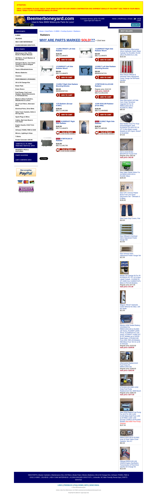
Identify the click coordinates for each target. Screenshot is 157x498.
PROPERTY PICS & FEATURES (22, 150)
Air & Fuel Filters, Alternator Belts (25, 104)
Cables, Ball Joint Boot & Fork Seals (24, 120)
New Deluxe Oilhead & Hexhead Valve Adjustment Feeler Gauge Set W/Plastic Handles (129, 77)
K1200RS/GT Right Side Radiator (65, 122)
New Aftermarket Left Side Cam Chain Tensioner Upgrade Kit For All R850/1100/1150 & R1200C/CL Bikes (129, 104)
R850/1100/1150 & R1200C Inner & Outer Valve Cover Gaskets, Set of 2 (129, 439)
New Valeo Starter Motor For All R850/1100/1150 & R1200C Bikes (130, 174)
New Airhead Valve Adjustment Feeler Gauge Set (130, 254)
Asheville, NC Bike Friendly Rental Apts (25, 145)
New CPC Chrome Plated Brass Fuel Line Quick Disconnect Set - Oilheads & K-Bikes (130, 195)
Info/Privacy (122, 19)
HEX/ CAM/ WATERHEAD (24, 42)
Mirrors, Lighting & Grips (24, 133)
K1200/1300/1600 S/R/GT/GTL (25, 45)
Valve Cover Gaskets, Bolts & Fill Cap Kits (25, 112)
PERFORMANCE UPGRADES (25, 79)
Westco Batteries (21, 72)
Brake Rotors (19, 89)
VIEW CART (139, 20)
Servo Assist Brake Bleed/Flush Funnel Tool (128, 153)
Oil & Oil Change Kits (22, 82)
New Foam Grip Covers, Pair (130, 218)
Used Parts (20, 31)
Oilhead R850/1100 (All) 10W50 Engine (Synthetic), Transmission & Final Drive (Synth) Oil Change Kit (129, 464)
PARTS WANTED (22, 155)
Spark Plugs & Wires (22, 117)
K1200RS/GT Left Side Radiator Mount (64, 67)
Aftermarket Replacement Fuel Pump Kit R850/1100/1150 (129, 365)
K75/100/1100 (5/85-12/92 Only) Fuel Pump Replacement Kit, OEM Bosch (130, 389)
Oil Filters (68, 475)
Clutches (18, 76)
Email (130, 19)
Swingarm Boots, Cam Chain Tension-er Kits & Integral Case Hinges (25, 64)
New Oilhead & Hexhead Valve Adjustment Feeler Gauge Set (128, 238)
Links (60, 485)
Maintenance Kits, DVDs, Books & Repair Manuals (23, 53)
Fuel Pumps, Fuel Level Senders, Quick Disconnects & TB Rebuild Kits (25, 94)
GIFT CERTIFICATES (23, 160)
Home (114, 19)
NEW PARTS (20, 49)
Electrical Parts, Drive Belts (24, 108)
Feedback (68, 485)
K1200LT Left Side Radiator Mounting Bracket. (105, 67)
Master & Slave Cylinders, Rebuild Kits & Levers (24, 99)
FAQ (75, 485)
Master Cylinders (44, 475)
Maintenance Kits (58, 475)
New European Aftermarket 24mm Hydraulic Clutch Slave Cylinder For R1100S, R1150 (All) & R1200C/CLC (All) (130, 52)
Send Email (94, 485)
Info (86, 485)
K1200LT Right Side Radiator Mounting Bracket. (67, 85)
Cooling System (66, 31)
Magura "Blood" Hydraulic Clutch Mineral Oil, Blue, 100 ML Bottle (130, 307)
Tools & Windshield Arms (24, 69)
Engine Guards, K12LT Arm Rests (24, 125)
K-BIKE (17, 35)
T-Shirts (18, 136)
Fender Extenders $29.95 (24, 140)
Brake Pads (19, 86)
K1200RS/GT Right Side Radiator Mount (104, 50)
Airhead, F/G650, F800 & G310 (25, 130)
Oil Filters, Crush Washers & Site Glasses (25, 58)
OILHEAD (18, 38)
